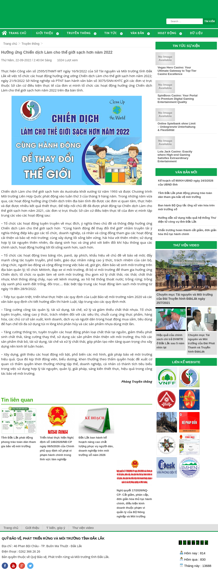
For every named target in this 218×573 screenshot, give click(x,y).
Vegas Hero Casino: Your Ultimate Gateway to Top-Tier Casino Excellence (177, 71)
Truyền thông (30, 43)
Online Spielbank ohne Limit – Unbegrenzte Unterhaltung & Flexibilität (177, 127)
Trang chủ (10, 43)
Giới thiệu (32, 528)
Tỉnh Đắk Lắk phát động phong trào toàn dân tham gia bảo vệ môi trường (18, 442)
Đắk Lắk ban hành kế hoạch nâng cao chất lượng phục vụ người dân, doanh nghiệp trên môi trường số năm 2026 (96, 446)
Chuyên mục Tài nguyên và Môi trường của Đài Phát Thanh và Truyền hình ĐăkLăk (201, 343)
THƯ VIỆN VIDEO (186, 245)
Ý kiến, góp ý (55, 528)
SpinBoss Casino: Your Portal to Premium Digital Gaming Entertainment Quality (178, 99)
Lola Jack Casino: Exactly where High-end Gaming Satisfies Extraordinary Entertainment (175, 156)
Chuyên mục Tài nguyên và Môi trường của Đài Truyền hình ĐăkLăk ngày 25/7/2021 (185, 299)
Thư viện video (83, 528)
